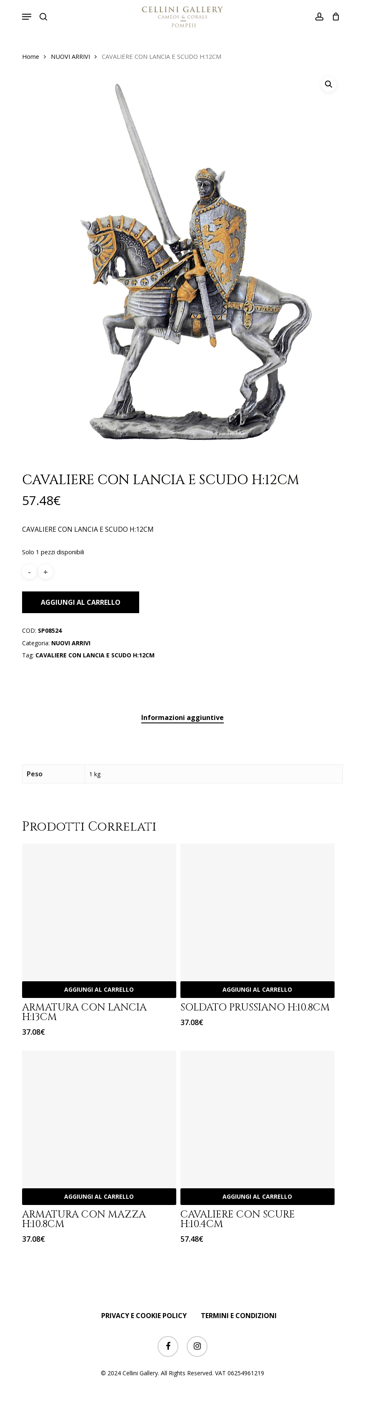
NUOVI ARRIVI (70, 56)
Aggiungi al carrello (80, 602)
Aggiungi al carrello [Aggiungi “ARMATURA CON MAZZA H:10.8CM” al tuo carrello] (99, 1196)
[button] (26, 17)
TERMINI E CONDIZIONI (239, 1315)
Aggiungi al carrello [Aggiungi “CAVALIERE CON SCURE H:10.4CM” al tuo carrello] (257, 1196)
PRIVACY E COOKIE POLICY (144, 1315)
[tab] (182, 717)
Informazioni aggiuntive (182, 717)
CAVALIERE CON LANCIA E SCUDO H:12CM (95, 655)
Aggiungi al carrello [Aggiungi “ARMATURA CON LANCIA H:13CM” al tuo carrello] (99, 989)
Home (30, 56)
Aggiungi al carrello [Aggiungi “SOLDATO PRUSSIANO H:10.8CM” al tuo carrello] (257, 989)
